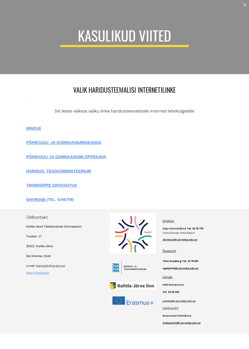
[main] (124, 37)
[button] (245, 5)
